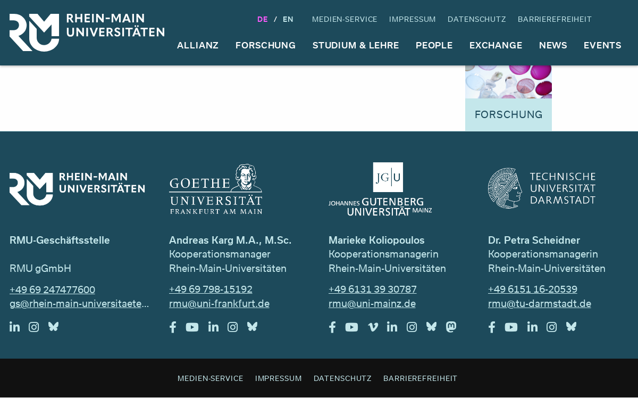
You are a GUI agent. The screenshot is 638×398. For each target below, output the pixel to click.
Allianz (198, 45)
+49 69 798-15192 (211, 289)
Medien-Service (344, 19)
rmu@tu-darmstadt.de (539, 303)
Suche (619, 19)
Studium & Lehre (356, 45)
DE (262, 19)
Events (603, 45)
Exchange (496, 45)
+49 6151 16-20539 (532, 289)
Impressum (412, 19)
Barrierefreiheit (555, 19)
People (434, 45)
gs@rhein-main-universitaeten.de (80, 303)
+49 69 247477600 (52, 289)
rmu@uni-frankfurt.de (219, 303)
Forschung (266, 45)
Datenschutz (477, 19)
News (553, 45)
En (288, 19)
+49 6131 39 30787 (373, 289)
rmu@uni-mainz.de (372, 303)
